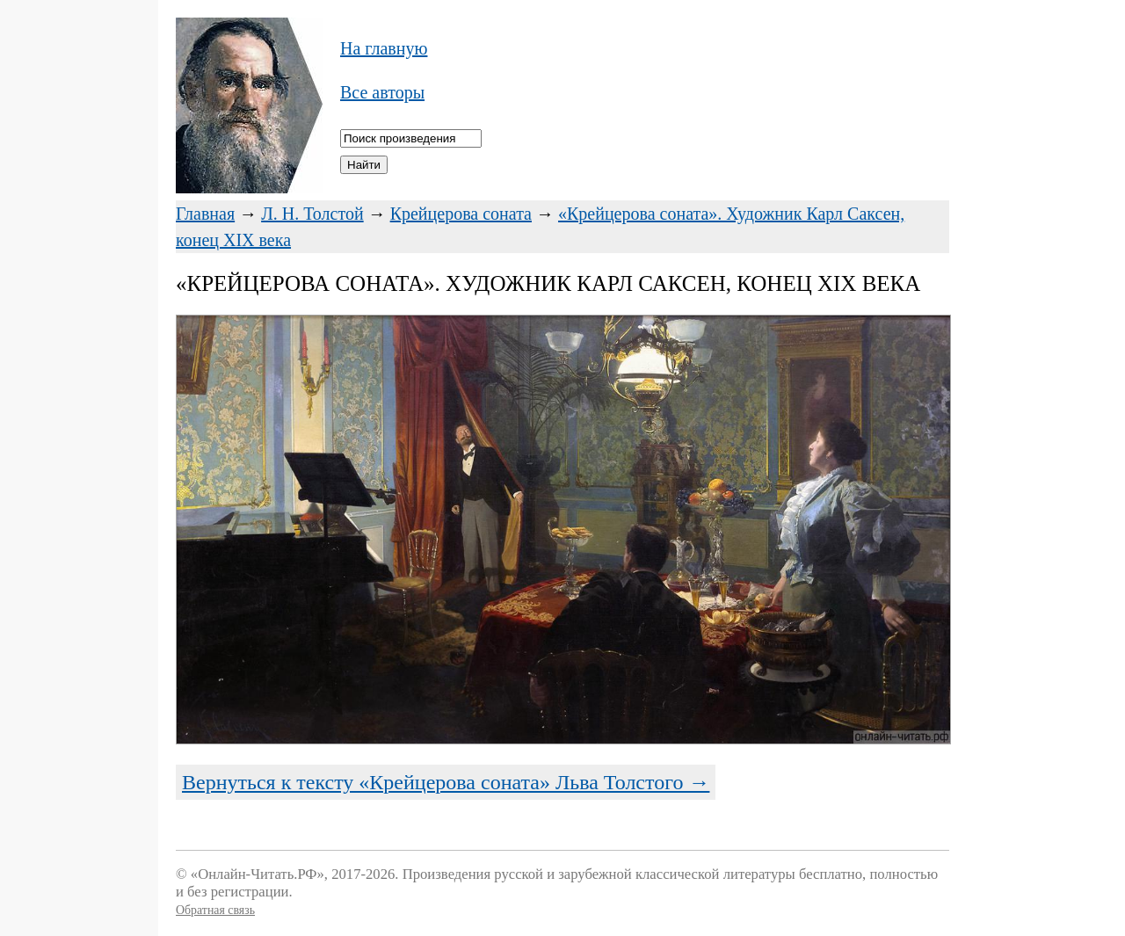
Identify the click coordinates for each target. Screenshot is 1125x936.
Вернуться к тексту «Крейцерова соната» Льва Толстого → (445, 782)
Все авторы (382, 92)
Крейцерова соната (461, 213)
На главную (383, 48)
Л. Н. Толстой (312, 213)
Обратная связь (215, 910)
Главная (205, 213)
